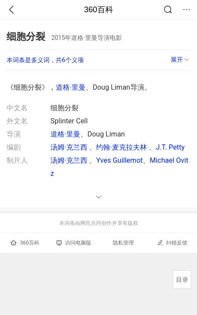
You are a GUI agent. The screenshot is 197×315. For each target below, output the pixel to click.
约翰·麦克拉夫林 (122, 147)
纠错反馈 (172, 242)
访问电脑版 (74, 243)
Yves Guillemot (119, 160)
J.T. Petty (170, 147)
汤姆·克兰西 (69, 147)
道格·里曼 (71, 87)
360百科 (98, 9)
